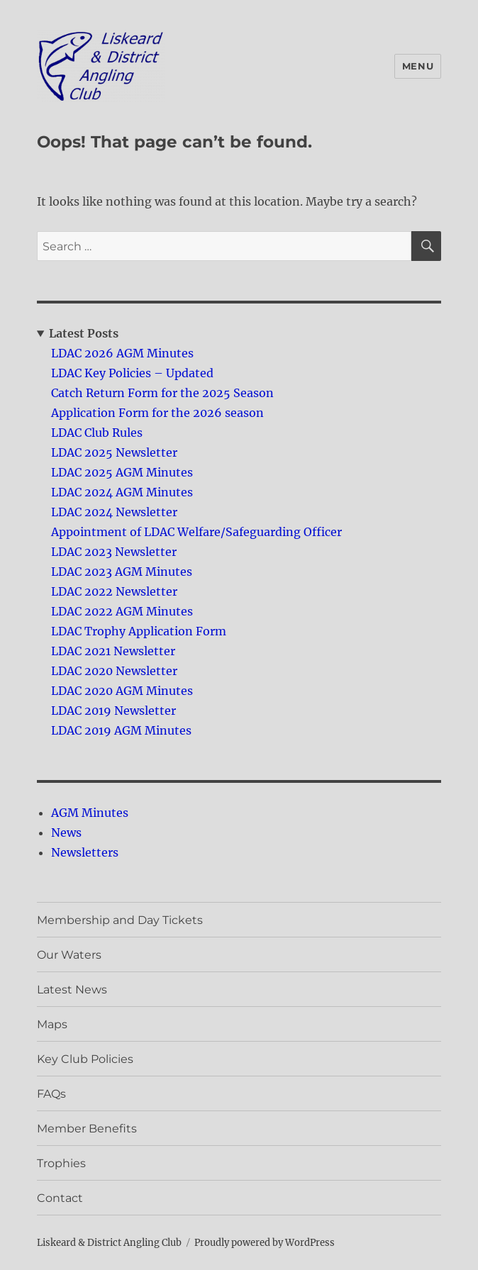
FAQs (51, 1094)
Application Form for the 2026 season (157, 413)
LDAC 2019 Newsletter (113, 710)
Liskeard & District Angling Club (109, 1243)
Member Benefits (87, 1128)
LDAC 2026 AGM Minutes (122, 353)
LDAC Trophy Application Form (138, 631)
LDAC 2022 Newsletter (114, 591)
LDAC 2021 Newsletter (113, 651)
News (66, 832)
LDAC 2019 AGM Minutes (121, 730)
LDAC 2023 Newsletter (114, 552)
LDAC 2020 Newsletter (114, 671)
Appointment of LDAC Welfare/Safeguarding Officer (196, 532)
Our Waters (69, 955)
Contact (60, 1198)
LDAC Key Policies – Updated (132, 373)
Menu (417, 66)
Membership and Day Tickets (120, 920)
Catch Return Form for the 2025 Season (162, 393)
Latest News (72, 989)
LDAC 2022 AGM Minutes (122, 611)
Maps (52, 1024)
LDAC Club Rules (97, 432)
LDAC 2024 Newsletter (114, 512)
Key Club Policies (85, 1059)
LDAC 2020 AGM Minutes (122, 691)
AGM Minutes (89, 813)
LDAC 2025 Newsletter (114, 452)
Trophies (61, 1163)
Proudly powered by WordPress (264, 1243)
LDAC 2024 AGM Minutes (122, 492)
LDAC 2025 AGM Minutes (122, 472)
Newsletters (84, 852)
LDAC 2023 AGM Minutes (121, 571)
